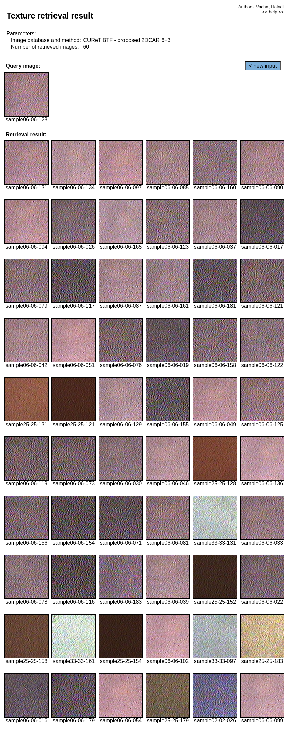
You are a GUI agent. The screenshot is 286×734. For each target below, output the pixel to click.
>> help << (273, 11)
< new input (263, 66)
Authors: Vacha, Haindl (261, 6)
